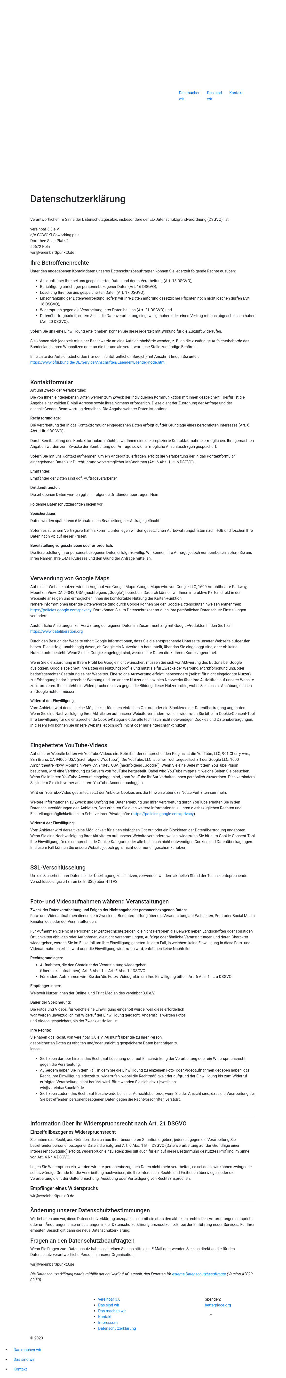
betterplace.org (218, 1305)
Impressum (108, 1322)
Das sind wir (214, 95)
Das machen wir (189, 95)
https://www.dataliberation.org (56, 631)
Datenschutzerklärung (117, 1328)
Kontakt (236, 92)
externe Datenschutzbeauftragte (199, 1274)
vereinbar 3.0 (109, 1299)
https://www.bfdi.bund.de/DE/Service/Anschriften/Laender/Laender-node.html (98, 362)
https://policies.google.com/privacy (60, 610)
